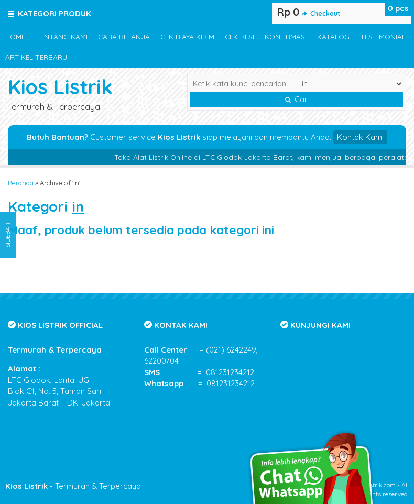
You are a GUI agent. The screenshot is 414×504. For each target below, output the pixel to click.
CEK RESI (239, 36)
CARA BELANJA (124, 36)
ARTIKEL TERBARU (36, 56)
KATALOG (333, 36)
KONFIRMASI (286, 36)
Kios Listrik (60, 86)
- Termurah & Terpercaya (73, 486)
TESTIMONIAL (383, 36)
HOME (15, 36)
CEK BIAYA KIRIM (187, 36)
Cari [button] (297, 99)
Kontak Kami (360, 137)
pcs (398, 8)
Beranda (21, 183)
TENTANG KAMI (62, 36)
